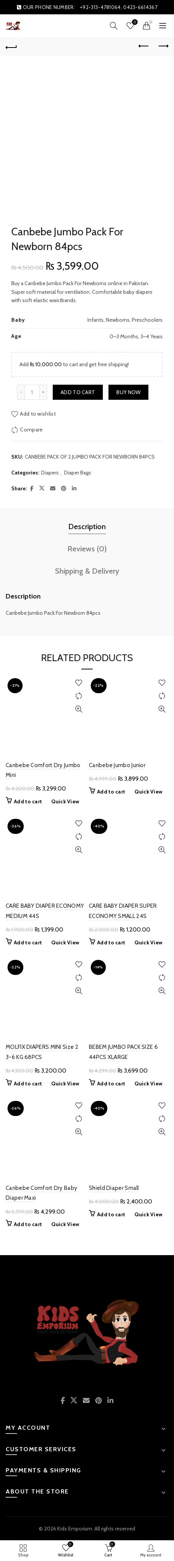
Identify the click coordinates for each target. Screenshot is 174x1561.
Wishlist (134, 22)
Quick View (78, 709)
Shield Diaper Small (114, 1188)
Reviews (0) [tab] (87, 548)
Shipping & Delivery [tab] (87, 571)
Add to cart (78, 392)
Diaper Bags (77, 472)
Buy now (128, 392)
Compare (31, 429)
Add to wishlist (38, 413)
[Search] (114, 25)
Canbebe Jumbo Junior (117, 765)
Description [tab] (87, 526)
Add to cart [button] (28, 801)
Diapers (50, 472)
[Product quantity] (32, 392)
